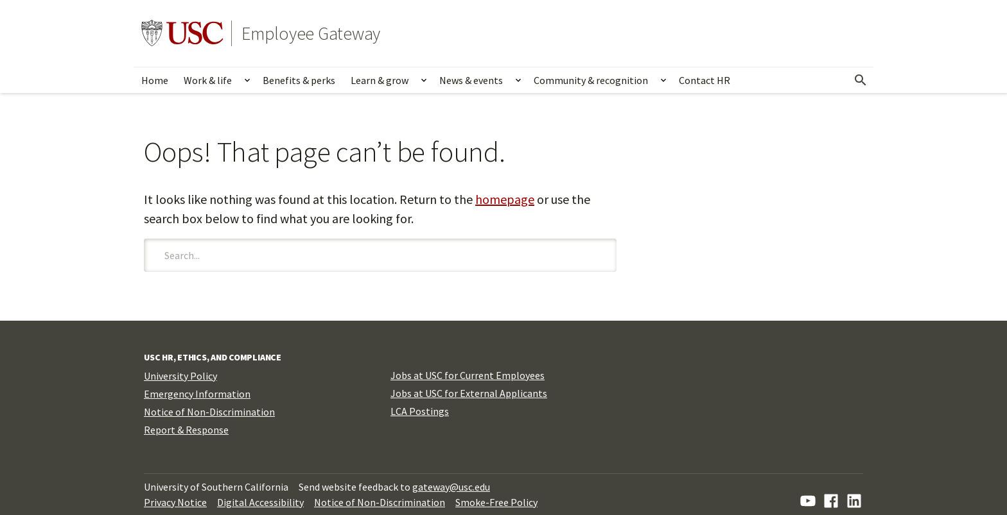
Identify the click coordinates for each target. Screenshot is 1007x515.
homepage (504, 199)
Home (154, 80)
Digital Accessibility (260, 502)
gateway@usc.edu (451, 486)
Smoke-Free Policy (496, 502)
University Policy (180, 375)
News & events (471, 80)
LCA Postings (419, 411)
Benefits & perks (299, 80)
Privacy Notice (175, 502)
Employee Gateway (310, 33)
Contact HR (704, 80)
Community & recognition (591, 80)
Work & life (208, 80)
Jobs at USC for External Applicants (468, 393)
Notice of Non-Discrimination (209, 411)
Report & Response (186, 429)
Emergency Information (197, 393)
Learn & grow (379, 80)
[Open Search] (860, 80)
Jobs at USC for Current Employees (467, 375)
